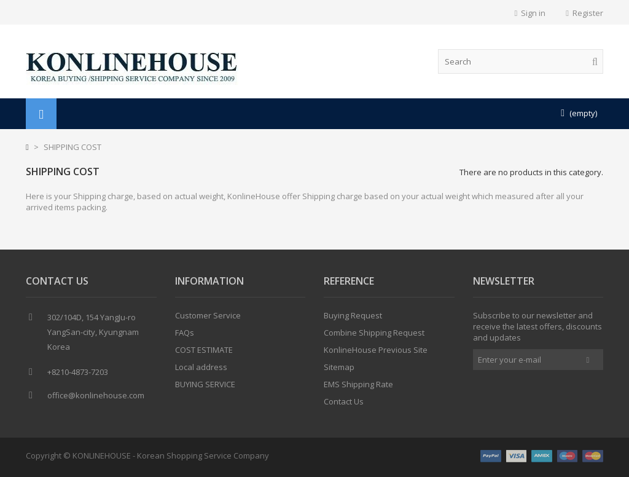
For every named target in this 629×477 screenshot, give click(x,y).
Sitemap (339, 367)
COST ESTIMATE (204, 349)
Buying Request (353, 315)
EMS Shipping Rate (358, 384)
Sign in (530, 12)
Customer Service (208, 315)
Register (584, 12)
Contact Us (344, 401)
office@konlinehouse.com (95, 395)
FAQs (184, 332)
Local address (201, 367)
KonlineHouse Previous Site (376, 349)
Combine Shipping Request (374, 332)
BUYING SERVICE (205, 384)
